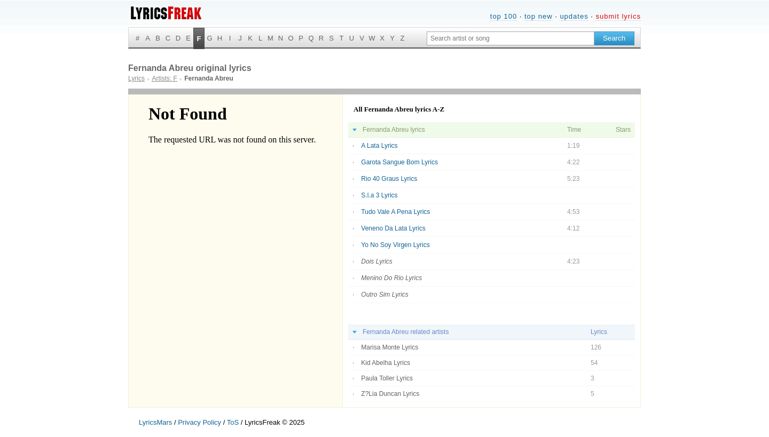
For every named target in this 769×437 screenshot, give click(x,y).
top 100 (503, 16)
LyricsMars (155, 422)
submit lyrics (618, 16)
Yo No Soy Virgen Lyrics (395, 245)
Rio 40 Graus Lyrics (389, 178)
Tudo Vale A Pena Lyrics (395, 212)
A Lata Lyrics (379, 145)
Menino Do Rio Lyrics (391, 278)
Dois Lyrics (376, 261)
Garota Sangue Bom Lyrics (399, 162)
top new (538, 16)
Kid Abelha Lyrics (385, 363)
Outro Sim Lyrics (384, 294)
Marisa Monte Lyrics (389, 347)
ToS (233, 422)
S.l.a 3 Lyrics (379, 195)
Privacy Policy (199, 422)
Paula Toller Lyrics (387, 378)
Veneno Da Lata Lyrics (393, 228)
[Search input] (510, 38)
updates (574, 16)
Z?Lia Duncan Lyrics (390, 394)
